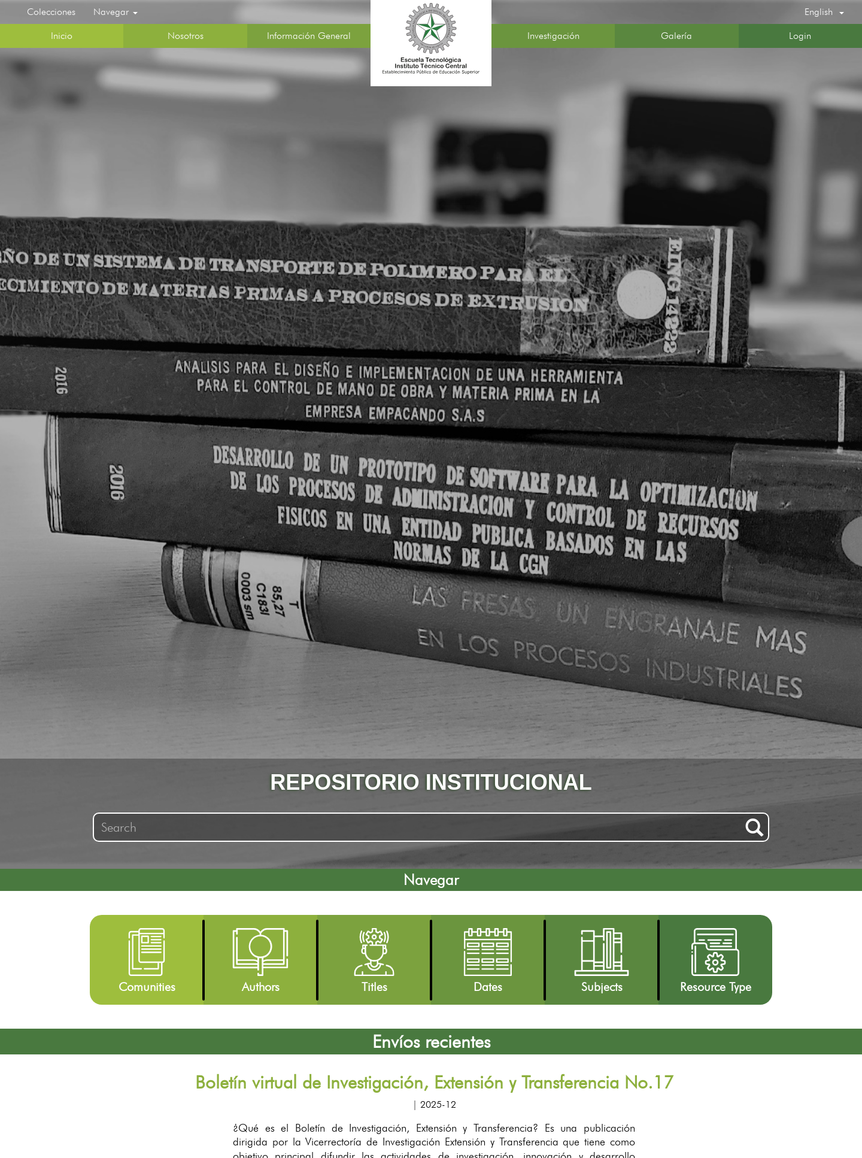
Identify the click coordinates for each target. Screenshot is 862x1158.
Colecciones (51, 11)
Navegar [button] (115, 11)
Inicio (61, 35)
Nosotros (186, 35)
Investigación (553, 35)
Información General (309, 35)
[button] (824, 12)
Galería (676, 35)
